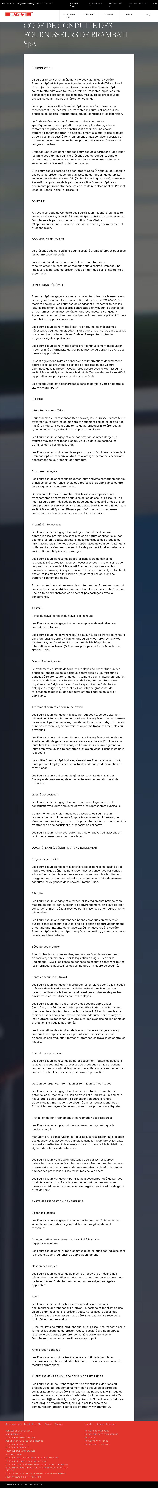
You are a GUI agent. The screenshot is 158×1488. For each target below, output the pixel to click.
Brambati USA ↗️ (115, 4)
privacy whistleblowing (97, 1444)
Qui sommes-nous (69, 15)
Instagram (99, 1424)
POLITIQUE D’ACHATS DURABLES (20, 1451)
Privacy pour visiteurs (96, 1441)
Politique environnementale (20, 1438)
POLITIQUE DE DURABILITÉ (17, 1448)
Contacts (109, 14)
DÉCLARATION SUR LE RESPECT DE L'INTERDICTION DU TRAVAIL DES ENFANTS (36, 1469)
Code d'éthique (13, 1434)
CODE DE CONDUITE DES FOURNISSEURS (24, 1441)
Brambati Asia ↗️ (95, 4)
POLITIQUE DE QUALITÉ (16, 1444)
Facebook (110, 1424)
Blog (40, 1424)
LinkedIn (88, 1424)
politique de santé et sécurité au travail (26, 1461)
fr (155, 3)
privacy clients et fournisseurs (101, 1434)
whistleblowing (13, 1454)
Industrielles (89, 14)
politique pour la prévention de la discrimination (31, 1458)
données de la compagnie (18, 1431)
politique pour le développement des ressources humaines (36, 1465)
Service (128, 14)
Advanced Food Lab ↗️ (138, 4)
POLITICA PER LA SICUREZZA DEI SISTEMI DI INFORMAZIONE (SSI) (35, 1474)
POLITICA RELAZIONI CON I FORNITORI (23, 1477)
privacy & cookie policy (97, 1431)
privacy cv (90, 1438)
